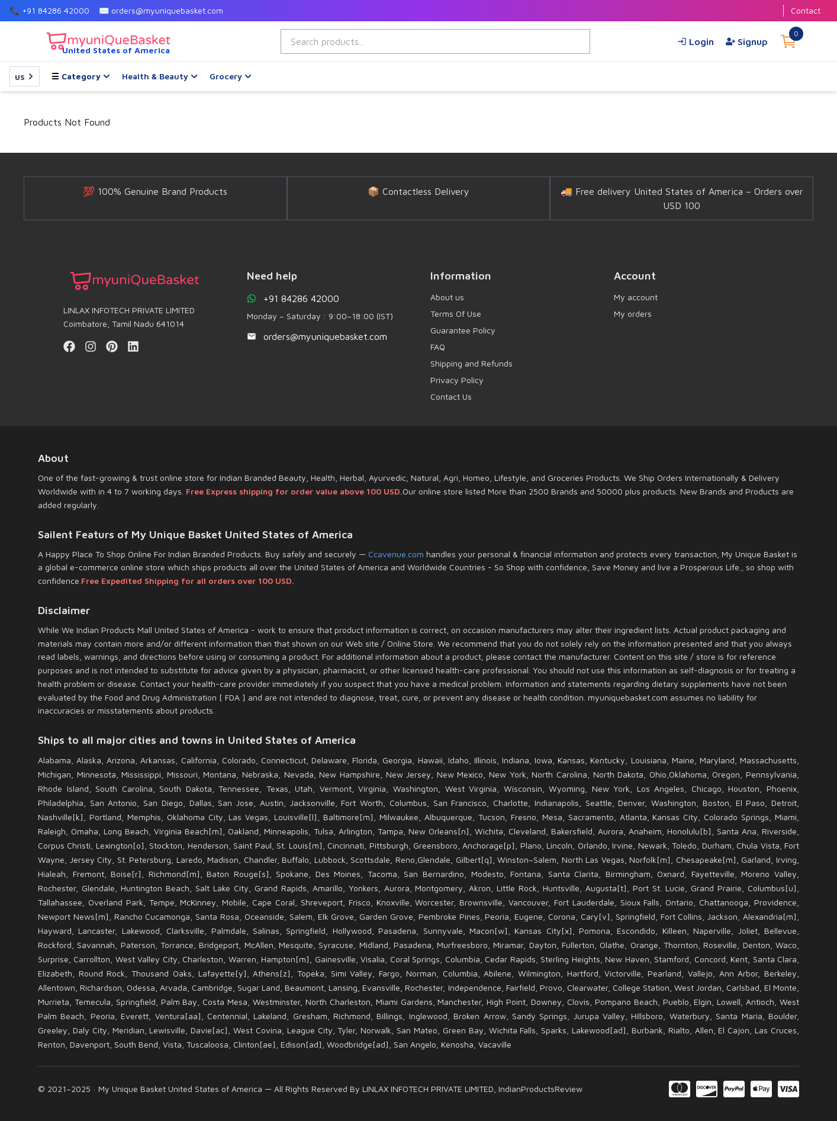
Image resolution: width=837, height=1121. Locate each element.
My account (636, 297)
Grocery (231, 76)
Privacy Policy (457, 380)
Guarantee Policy (462, 330)
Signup (747, 41)
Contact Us (451, 396)
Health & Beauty (160, 76)
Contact (805, 10)
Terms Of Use (455, 314)
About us (447, 297)
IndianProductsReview (540, 1089)
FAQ (437, 347)
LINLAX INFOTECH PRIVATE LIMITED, (429, 1089)
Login (695, 41)
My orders (633, 314)
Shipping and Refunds (471, 363)
